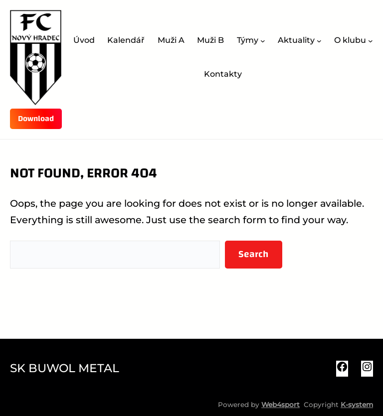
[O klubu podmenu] (370, 40)
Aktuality (296, 40)
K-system (357, 405)
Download (36, 118)
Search (253, 254)
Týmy (247, 40)
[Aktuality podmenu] (319, 40)
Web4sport (280, 405)
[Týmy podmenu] (262, 40)
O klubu (350, 40)
